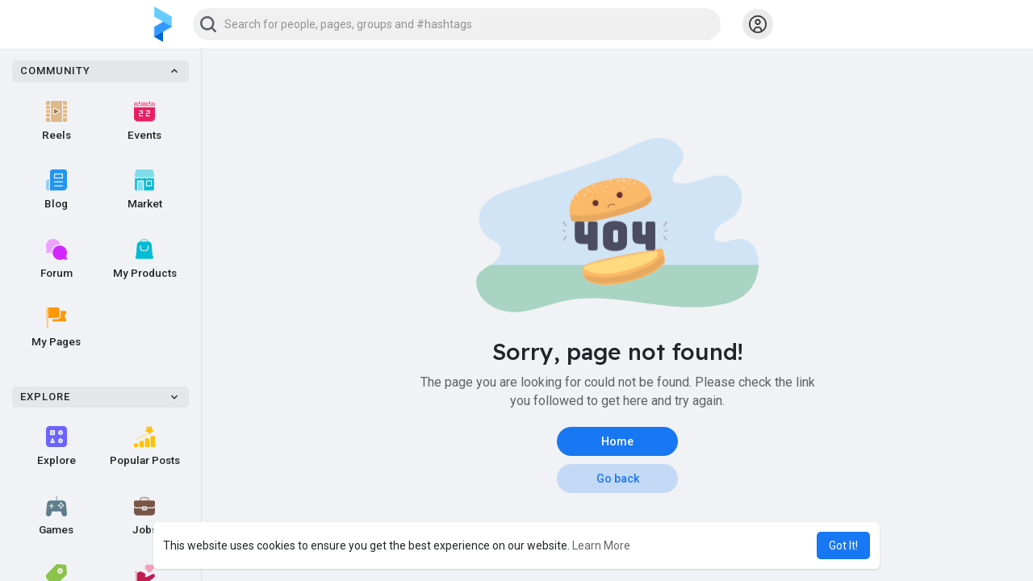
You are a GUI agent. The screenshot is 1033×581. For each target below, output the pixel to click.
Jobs (144, 515)
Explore (56, 446)
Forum (56, 259)
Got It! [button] (843, 545)
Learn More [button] (601, 545)
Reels (56, 121)
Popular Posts (145, 446)
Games (56, 515)
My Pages (56, 327)
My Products (145, 259)
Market (145, 189)
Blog (56, 189)
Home (617, 441)
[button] (457, 24)
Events (144, 121)
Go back (617, 478)
